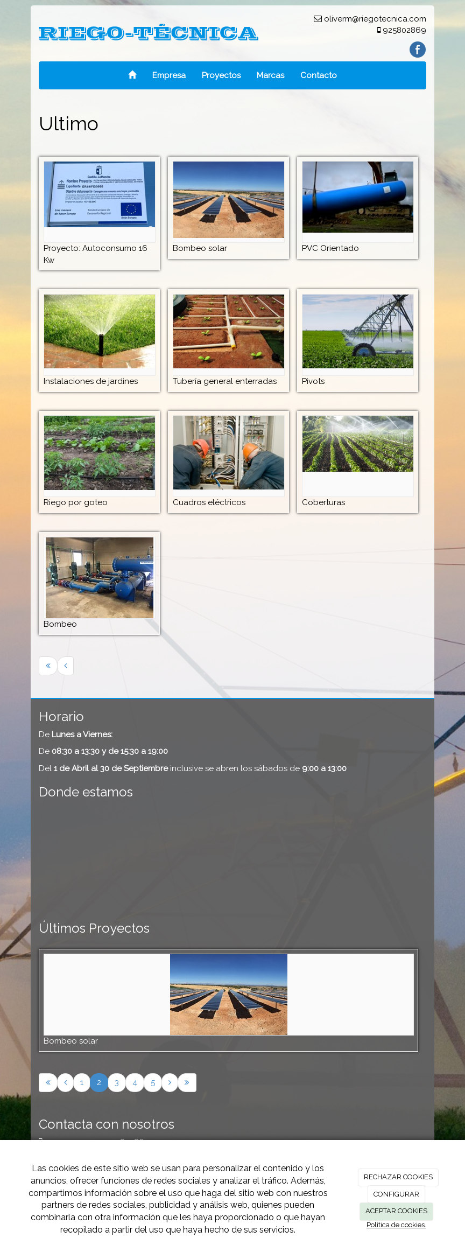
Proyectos (221, 75)
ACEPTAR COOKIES (396, 1211)
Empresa (169, 75)
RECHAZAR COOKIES (398, 1177)
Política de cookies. (396, 1225)
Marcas (270, 75)
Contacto (318, 75)
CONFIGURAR (396, 1194)
